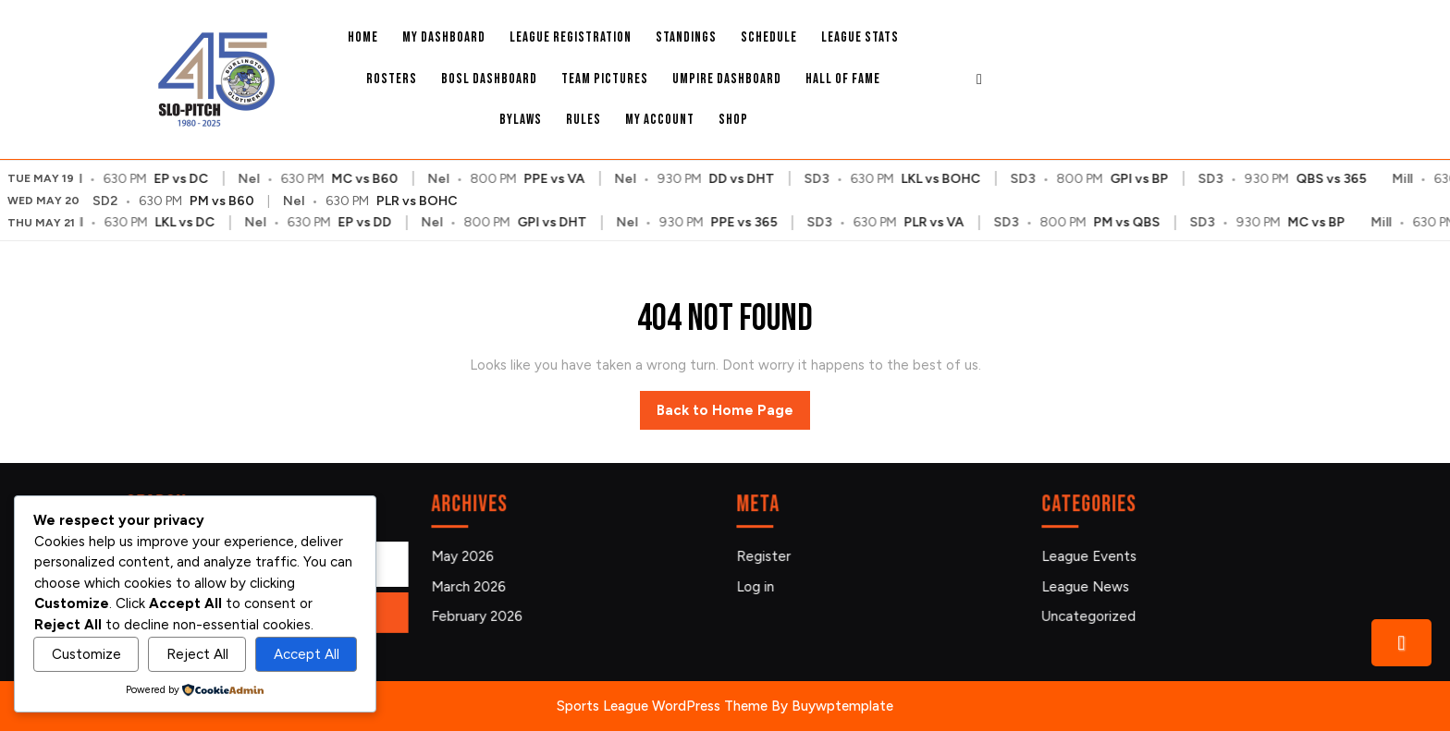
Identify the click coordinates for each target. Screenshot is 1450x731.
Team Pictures (604, 79)
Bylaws (520, 119)
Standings (686, 37)
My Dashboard (443, 37)
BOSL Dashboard (489, 79)
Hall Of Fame (842, 79)
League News (1090, 585)
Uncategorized (1092, 614)
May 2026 (467, 557)
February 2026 (480, 614)
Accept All (306, 654)
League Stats (860, 37)
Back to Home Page (733, 415)
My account (659, 119)
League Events (1093, 557)
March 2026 (473, 585)
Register (768, 557)
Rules (583, 119)
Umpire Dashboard (726, 79)
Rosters (391, 79)
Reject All (197, 654)
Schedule (769, 37)
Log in (761, 585)
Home (363, 37)
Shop (733, 119)
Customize (86, 654)
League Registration (571, 37)
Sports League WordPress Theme (662, 706)
